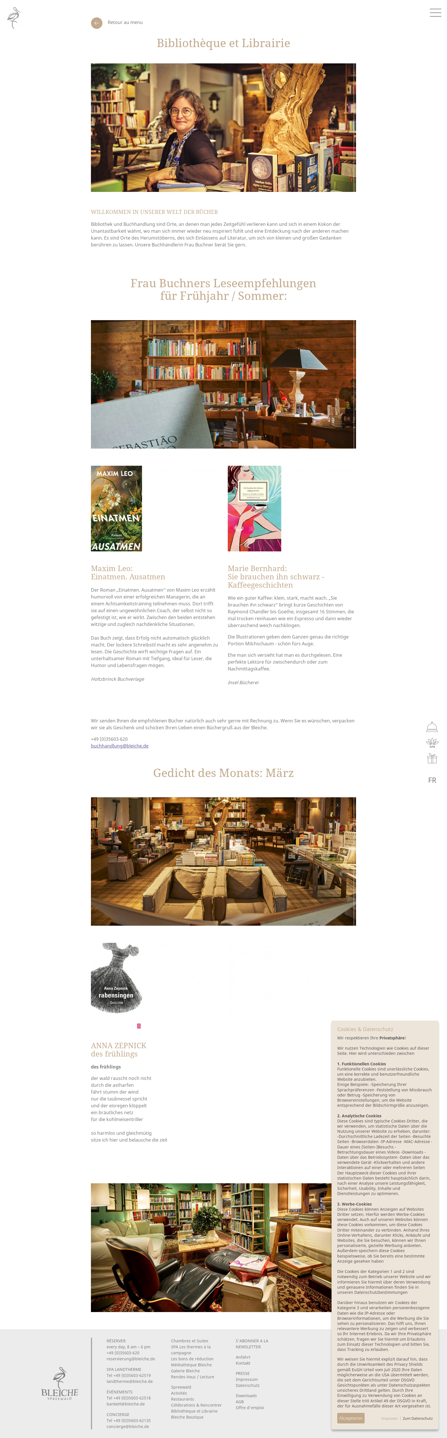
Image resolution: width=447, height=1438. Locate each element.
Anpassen (389, 1418)
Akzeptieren (351, 1418)
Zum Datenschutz (418, 1418)
